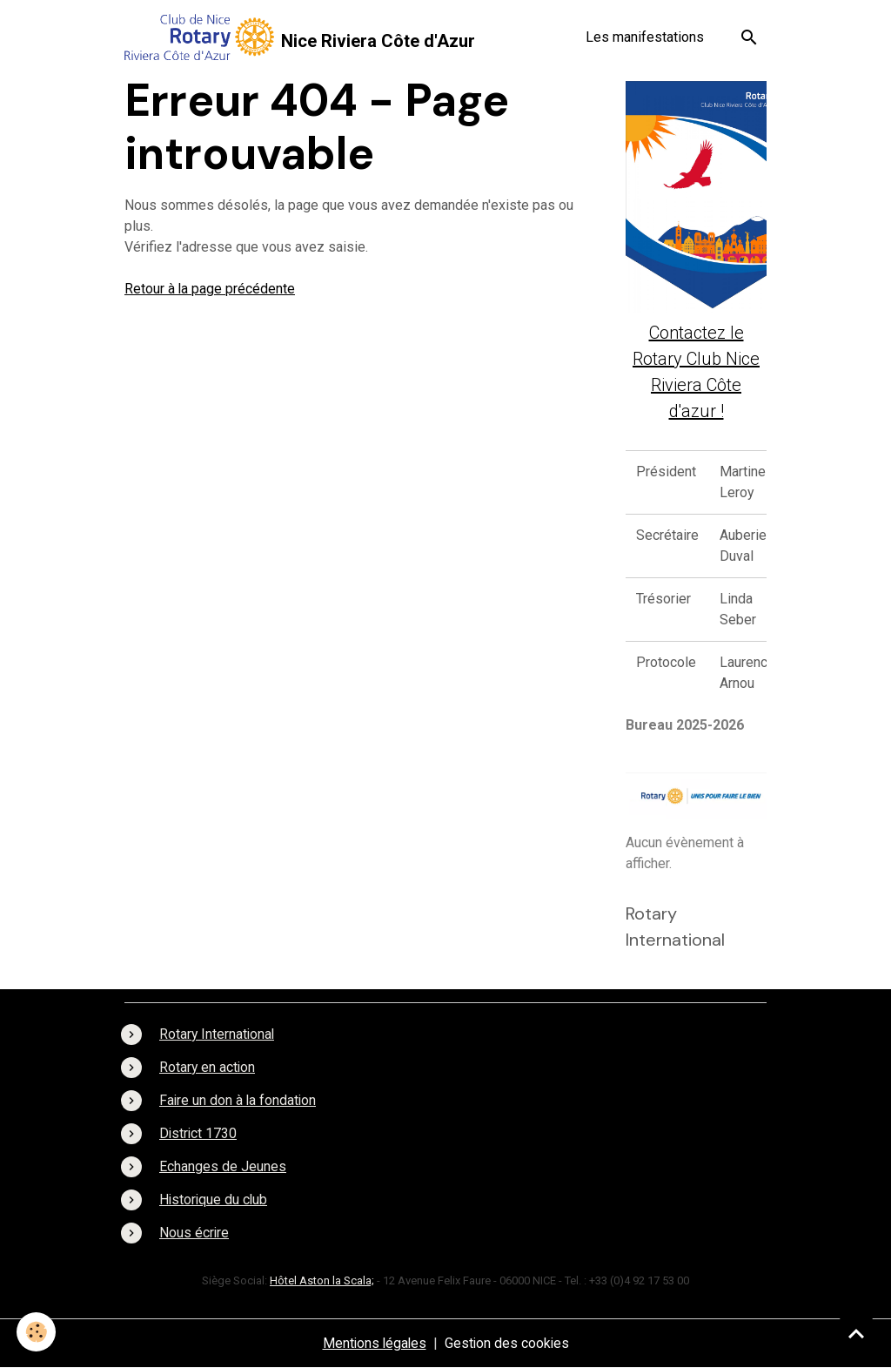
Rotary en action (208, 1067)
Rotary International (218, 1034)
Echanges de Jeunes (222, 1166)
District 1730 (198, 1133)
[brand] (299, 37)
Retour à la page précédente (210, 288)
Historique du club (214, 1199)
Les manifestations (645, 37)
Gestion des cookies (508, 1343)
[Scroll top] (856, 1333)
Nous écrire (194, 1232)
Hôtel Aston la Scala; (322, 1280)
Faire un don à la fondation (238, 1100)
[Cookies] (37, 1331)
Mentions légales (373, 1343)
